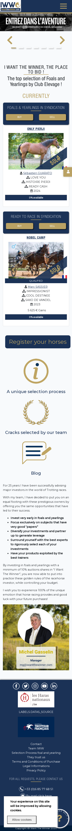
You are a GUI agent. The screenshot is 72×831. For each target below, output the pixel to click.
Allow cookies (21, 819)
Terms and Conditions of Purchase (36, 761)
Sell (52, 117)
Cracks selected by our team (36, 432)
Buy (19, 117)
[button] (13, 48)
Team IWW (36, 748)
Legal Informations (36, 766)
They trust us (36, 757)
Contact (36, 744)
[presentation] (9, 42)
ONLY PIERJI (36, 129)
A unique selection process (36, 391)
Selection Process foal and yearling (36, 753)
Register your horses (38, 341)
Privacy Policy (36, 770)
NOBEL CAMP (36, 237)
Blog (36, 473)
